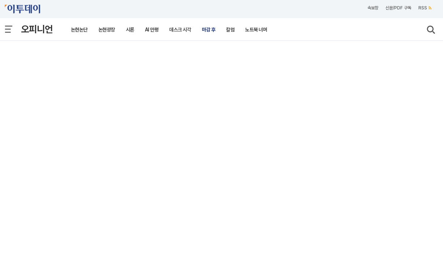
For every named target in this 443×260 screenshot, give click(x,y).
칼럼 (230, 29)
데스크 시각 (180, 29)
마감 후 (208, 29)
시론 (130, 29)
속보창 (372, 7)
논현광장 (106, 29)
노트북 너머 (256, 29)
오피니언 (37, 29)
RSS (424, 7)
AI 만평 (152, 29)
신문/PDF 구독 (398, 7)
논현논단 (79, 29)
